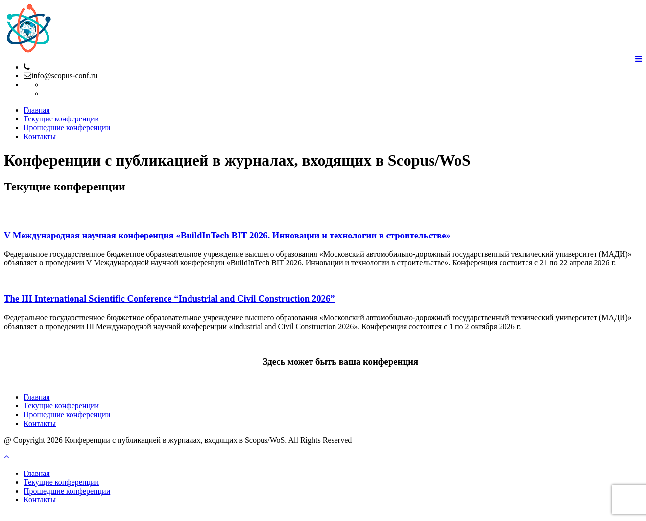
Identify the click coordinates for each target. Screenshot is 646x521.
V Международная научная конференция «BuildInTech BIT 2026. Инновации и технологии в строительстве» (227, 235)
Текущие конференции (61, 119)
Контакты (40, 136)
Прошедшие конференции (67, 127)
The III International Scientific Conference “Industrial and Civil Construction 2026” (169, 298)
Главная (37, 110)
